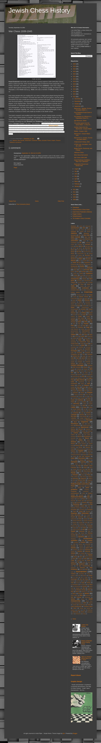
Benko (72, 253)
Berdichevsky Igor (81, 253)
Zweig (84, 613)
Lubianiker (73, 418)
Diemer (86, 298)
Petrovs (83, 474)
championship (75, 279)
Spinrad (72, 551)
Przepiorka (74, 491)
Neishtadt (90, 454)
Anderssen (88, 239)
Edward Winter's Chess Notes (81, 209)
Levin (89, 409)
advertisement (75, 228)
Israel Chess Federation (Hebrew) (82, 212)
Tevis (86, 569)
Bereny (80, 255)
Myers (89, 449)
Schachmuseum (77, 216)
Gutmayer (89, 354)
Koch (81, 394)
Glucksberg (73, 341)
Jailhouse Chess (79, 152)
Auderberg (79, 244)
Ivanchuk (86, 374)
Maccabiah (89, 420)
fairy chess (81, 318)
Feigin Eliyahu (82, 320)
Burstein (90, 271)
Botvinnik (89, 268)
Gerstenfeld (89, 336)
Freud (89, 325)
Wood (82, 599)
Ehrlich (79, 311)
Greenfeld (81, 347)
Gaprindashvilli (86, 331)
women (73, 599)
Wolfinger (79, 597)
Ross (74, 511)
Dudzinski (34, 140)
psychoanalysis (75, 493)
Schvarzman (83, 525)
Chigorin (73, 282)
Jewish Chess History (39, 10)
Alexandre (73, 235)
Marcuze (78, 425)
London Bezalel (82, 416)
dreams (72, 303)
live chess (74, 416)
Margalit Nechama (86, 425)
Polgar (89, 482)
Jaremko (73, 378)
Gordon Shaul (74, 343)
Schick (90, 522)
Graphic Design (76, 681)
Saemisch (80, 516)
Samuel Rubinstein (77, 520)
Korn (86, 396)
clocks (88, 284)
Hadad (83, 356)
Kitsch (85, 390)
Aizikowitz (73, 231)
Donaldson (73, 302)
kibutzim (90, 389)
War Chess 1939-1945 (80, 157)
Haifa (72, 358)
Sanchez (75, 522)
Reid (74, 502)
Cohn (88, 286)
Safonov (88, 516)
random (78, 498)
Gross (72, 349)
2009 (74, 197)
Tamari (83, 562)
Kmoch (82, 392)
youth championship (76, 606)
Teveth (81, 569)
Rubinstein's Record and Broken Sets (81, 164)
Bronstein (87, 269)
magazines (84, 422)
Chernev (84, 278)
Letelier (90, 407)
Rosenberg (74, 509)
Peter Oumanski (83, 473)
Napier (74, 452)
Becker (73, 251)
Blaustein (88, 258)
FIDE (85, 322)
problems (74, 489)
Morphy (73, 443)
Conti (82, 289)
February (77, 184)
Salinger (85, 518)
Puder (83, 493)
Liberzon (90, 411)
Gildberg (75, 338)
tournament (18, 142)
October (76, 104)
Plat (73, 482)
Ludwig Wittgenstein (85, 418)
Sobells (90, 542)
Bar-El (74, 248)
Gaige (87, 327)
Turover (88, 573)
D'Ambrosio (79, 294)
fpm (64, 733)
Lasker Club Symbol (84, 625)
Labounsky (76, 403)
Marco (72, 425)
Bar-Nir (80, 248)
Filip (91, 321)
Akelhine (81, 231)
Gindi (80, 338)
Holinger (85, 369)
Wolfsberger (87, 597)
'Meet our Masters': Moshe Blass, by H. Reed (86, 658)
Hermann (90, 365)
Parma (90, 467)
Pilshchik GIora (81, 480)
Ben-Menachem (87, 251)
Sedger (74, 527)
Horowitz (76, 371)
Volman (88, 582)
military (39, 140)
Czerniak (88, 292)
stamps (73, 553)
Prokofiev (87, 489)
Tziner (79, 575)
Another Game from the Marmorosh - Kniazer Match (83, 127)
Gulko (72, 352)
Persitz (73, 473)
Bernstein (87, 255)
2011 (74, 192)
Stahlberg (79, 551)
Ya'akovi (90, 602)
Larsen (89, 405)
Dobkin (80, 300)
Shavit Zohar (74, 533)
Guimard (89, 350)
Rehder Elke (81, 500)
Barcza (73, 249)
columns (74, 288)
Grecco (89, 345)
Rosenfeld (89, 509)
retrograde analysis (79, 506)
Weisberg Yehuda (81, 589)
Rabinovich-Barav (77, 497)
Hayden (72, 361)
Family (88, 318)
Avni (82, 246)
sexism (89, 529)
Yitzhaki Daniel (82, 604)
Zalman (81, 608)
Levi (85, 409)
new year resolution (84, 456)
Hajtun (77, 358)
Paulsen (75, 469)
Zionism (83, 611)
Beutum (73, 257)
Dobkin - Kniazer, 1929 (80, 131)
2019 (74, 81)
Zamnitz (88, 608)
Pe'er (89, 469)
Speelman (75, 549)
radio (88, 497)
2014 (74, 94)
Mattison (73, 434)
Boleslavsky (88, 264)
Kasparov (86, 385)
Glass (80, 340)
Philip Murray (83, 476)
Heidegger (79, 361)
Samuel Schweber (88, 520)
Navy (89, 452)
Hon (91, 369)
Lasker (73, 407)
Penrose (73, 471)
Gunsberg (79, 352)
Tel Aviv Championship (83, 565)
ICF (72, 372)
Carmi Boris (88, 275)
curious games (75, 292)
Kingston (75, 390)
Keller (89, 387)
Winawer (80, 593)
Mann (83, 423)
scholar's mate (74, 525)
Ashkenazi (88, 242)
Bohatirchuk (73, 264)
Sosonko (73, 546)
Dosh (80, 302)
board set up (77, 262)
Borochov (82, 268)
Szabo (88, 560)
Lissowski (73, 414)
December (77, 99)
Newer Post (12, 201)
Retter (89, 506)
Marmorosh (85, 427)
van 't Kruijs (84, 577)
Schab (85, 522)
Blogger (75, 733)
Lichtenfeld (75, 412)
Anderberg (80, 239)
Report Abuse (76, 675)
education (83, 309)
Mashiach (88, 429)
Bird (78, 257)
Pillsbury (90, 478)
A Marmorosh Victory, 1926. (82, 142)
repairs (90, 502)
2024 (74, 69)
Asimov (72, 244)
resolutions (85, 504)
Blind (80, 260)
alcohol (88, 231)
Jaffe (83, 376)
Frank (84, 325)
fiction (79, 322)
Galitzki (82, 329)
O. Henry (75, 460)
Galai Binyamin (74, 329)
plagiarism (90, 480)
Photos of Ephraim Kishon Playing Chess (86, 642)
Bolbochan (80, 264)
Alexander (86, 233)
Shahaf (73, 531)
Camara (75, 273)
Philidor (89, 474)
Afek (83, 228)
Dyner (72, 307)
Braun (75, 269)
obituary (82, 460)
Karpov (73, 385)
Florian (78, 325)
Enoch (90, 312)
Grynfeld (82, 350)
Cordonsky (88, 289)
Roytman (74, 513)
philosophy (75, 478)
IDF (78, 372)
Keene (84, 387)
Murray (80, 447)
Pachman (73, 465)
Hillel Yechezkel (77, 367)
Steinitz (90, 555)
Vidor (72, 582)
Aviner (72, 246)
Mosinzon (77, 445)
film (74, 323)
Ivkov (91, 374)
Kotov (88, 398)
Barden (78, 249)
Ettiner (78, 314)
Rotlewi (81, 511)
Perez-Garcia (87, 471)
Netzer (74, 456)
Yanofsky (75, 604)
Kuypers (90, 401)
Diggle (91, 298)
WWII (84, 602)
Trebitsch (73, 573)
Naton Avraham (82, 452)
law (80, 407)
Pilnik (74, 480)
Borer (89, 266)
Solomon (80, 544)
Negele (84, 454)
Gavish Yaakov (75, 332)
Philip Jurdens (74, 476)
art (80, 242)
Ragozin (73, 498)
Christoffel (90, 282)
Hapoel (83, 358)
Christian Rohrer (82, 282)
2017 (74, 86)
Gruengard (74, 351)
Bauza (89, 249)
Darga (90, 294)
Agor (89, 228)
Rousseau (88, 511)
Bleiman (73, 260)
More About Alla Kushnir (81, 155)
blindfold (85, 260)
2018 (74, 84)
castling (78, 277)
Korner (90, 396)
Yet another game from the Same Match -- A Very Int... (82, 123)
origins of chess (79, 463)
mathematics (86, 432)
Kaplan (82, 383)
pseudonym (86, 491)
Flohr (72, 325)
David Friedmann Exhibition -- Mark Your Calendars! (82, 160)
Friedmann (80, 327)
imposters (79, 374)
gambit (88, 329)
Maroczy (73, 429)
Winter (87, 593)
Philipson (90, 476)
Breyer (80, 269)
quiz (88, 495)
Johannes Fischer (81, 378)
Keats (78, 387)
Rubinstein (85, 513)
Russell (73, 516)
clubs (73, 286)
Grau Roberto (76, 345)
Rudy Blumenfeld (75, 515)
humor (82, 371)
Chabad (89, 277)
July (75, 171)
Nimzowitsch (81, 458)
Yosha (89, 604)
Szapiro (53, 140)
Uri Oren (75, 577)
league (85, 407)
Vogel (82, 582)
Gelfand (73, 334)
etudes (84, 314)
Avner (77, 246)
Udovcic (84, 575)
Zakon (75, 608)
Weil (84, 588)
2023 (74, 71)
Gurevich (87, 352)
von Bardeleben (74, 584)
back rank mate (88, 246)
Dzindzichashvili (74, 309)
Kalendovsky (81, 381)
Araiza (84, 240)
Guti (83, 354)
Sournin (88, 546)
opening (83, 462)
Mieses (87, 438)
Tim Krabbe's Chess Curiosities (81, 218)
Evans (88, 316)
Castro (83, 277)
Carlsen (76, 275)
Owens (88, 463)
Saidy (79, 518)
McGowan (73, 436)
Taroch (89, 562)
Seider (84, 527)
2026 (74, 64)
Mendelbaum (87, 436)
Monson (82, 441)
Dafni (85, 294)
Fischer (86, 323)
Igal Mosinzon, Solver (80, 120)
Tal (78, 562)
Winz (81, 595)
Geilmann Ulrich (86, 332)
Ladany (84, 403)
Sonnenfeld (87, 544)
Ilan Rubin (85, 372)
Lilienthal (88, 412)
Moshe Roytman (82, 443)
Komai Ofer (88, 394)
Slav (83, 540)
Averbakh (87, 244)
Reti (91, 504)
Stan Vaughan (81, 553)
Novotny (90, 458)
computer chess (75, 289)
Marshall (80, 429)
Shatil (89, 531)
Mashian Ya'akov (75, 431)
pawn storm (82, 469)
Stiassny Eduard (88, 556)
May (75, 176)
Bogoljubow (87, 262)
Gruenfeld (87, 349)
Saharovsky (73, 518)
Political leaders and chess (80, 484)
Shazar (82, 533)
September (77, 106)
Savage (80, 522)
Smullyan (76, 542)
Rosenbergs (82, 509)
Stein (78, 555)
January (76, 186)
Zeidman (73, 610)
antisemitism (28, 140)
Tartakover (12, 142)
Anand (73, 239)
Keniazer (73, 389)
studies (85, 558)
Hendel (88, 363)
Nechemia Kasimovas (76, 454)
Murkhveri (73, 447)
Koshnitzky (75, 398)
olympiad (44, 140)
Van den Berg (84, 579)
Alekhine (15, 140)
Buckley (73, 271)
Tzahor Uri (73, 575)
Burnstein (83, 271)
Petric (91, 473)
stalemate (87, 551)
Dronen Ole (80, 303)
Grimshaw (88, 347)
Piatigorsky (83, 478)
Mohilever (74, 442)
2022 (74, 74)
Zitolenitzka (89, 611)
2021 (74, 76)
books (82, 266)
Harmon (89, 358)
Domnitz (87, 300)
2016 (74, 89)
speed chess (89, 547)
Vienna (77, 582)
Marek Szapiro (53, 125)
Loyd (90, 416)
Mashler (84, 431)
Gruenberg (79, 349)
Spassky (73, 548)
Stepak (75, 556)
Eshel (74, 314)
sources (81, 546)
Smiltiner (89, 540)
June (76, 174)
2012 (74, 189)
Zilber (84, 610)
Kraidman (80, 400)
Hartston (73, 359)
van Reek (78, 580)
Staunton (89, 553)
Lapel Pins (77, 405)
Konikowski (73, 396)
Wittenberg (88, 595)
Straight (79, 558)
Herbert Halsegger (77, 365)
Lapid (83, 405)
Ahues (82, 229)
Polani (83, 482)
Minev (88, 440)
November (77, 101)
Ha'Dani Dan (76, 356)
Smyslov (83, 542)
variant (84, 580)
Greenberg (73, 347)
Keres (79, 389)
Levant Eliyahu (77, 409)
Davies (74, 296)
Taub (89, 564)
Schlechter (81, 524)
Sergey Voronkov (76, 529)
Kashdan (79, 385)
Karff (88, 383)
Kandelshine (74, 383)
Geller (85, 334)
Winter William (74, 595)
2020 (74, 79)
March (76, 181)
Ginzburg (86, 338)
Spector (81, 547)
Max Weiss (87, 434)
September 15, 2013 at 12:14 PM (31, 153)
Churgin (75, 284)
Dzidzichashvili (85, 307)
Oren (90, 462)
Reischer (84, 502)
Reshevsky (76, 504)
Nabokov (73, 451)
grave (83, 345)
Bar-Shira (87, 248)
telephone (73, 567)
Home (37, 201)
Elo (79, 312)
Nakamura (90, 451)
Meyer (80, 438)
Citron (82, 284)
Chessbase (76, 207)
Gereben (82, 336)
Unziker (90, 575)
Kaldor (72, 381)
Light (82, 412)
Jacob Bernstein (76, 376)
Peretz (79, 471)
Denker (80, 298)
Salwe (90, 518)
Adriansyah (87, 226)
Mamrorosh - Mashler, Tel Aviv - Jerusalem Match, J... (83, 109)
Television (82, 567)
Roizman (84, 507)
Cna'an (81, 286)
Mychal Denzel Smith (81, 449)
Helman (73, 363)
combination (85, 288)
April (75, 179)
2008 (74, 199)
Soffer (74, 544)
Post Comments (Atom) (23, 204)
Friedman (73, 327)
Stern (81, 556)
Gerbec (76, 336)
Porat (73, 486)
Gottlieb (82, 343)
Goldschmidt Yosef (85, 341)
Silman (89, 536)
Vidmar (89, 580)
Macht (75, 421)
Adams (80, 226)
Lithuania (88, 414)
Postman (89, 486)
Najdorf (80, 451)
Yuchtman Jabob (88, 606)
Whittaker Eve (84, 591)
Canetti (81, 273)
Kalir (89, 381)
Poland (49, 140)
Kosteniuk (82, 398)
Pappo (85, 467)
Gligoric (88, 340)
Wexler (77, 591)
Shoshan (80, 535)
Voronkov (84, 586)
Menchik (79, 436)
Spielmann (88, 549)
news (73, 458)
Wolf (72, 597)
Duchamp (88, 303)
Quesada (81, 495)
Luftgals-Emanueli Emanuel (77, 420)
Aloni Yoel (87, 237)
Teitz (72, 565)
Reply (15, 167)
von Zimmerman (76, 586)
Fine (79, 323)
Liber (85, 411)
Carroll (72, 277)
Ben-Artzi (79, 251)
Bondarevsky (74, 266)
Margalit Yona (74, 427)
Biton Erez (83, 257)
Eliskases (73, 312)
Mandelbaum (74, 423)
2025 (74, 66)
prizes (87, 487)
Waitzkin (78, 588)
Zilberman (90, 610)
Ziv (73, 613)
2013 (74, 96)
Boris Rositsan (74, 268)
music (72, 449)
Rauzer (89, 498)
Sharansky (82, 531)
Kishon (80, 390)
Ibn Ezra (88, 371)
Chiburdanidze (87, 280)
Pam (80, 467)
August (76, 169)
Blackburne (74, 258)
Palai (79, 465)
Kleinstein (75, 392)
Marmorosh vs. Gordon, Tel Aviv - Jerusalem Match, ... (83, 138)
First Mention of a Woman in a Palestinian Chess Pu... (82, 117)
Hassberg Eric (80, 359)
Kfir (85, 389)
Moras (88, 441)
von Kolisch (82, 584)
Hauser (88, 359)
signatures (81, 536)
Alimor (79, 235)
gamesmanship (74, 331)
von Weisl (89, 584)
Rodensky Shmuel (75, 507)
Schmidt (88, 524)
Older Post (61, 201)
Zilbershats (75, 611)
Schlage (75, 524)
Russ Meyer (87, 515)
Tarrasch (58, 140)
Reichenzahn (89, 500)
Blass (80, 259)
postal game (81, 486)
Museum (88, 447)
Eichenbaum (87, 311)
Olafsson (88, 460)
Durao (89, 305)
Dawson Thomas (83, 296)
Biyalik (89, 257)
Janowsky (88, 376)
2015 (74, 91)
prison (79, 487)
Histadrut (85, 367)
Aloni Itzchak (21, 140)
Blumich (90, 260)
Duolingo (84, 305)
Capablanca (89, 273)
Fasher (73, 320)
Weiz (72, 591)
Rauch (83, 498)
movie (83, 445)
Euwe (80, 316)
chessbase (79, 280)
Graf (87, 343)
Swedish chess (80, 560)
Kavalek (73, 387)
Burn (78, 271)
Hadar (89, 356)
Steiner (83, 555)
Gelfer (80, 334)
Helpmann (81, 363)
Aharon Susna (74, 229)
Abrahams (73, 226)
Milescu (72, 440)
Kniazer (89, 392)
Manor (88, 423)
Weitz (89, 589)
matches (75, 433)
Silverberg (73, 538)
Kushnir (84, 401)
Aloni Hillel (86, 235)
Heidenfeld (87, 361)
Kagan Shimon (80, 380)
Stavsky (73, 555)
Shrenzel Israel (87, 535)
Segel (79, 527)
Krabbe (73, 400)
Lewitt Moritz (79, 411)
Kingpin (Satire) (77, 214)
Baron (84, 249)
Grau (91, 343)
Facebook (73, 318)
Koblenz (76, 394)
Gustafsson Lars (75, 354)
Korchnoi (80, 396)
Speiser (81, 549)
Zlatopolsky (78, 613)
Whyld (91, 591)
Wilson (74, 593)
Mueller (89, 445)
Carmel (81, 275)
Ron (90, 507)
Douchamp (87, 302)
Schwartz (90, 525)
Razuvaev (73, 500)
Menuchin (73, 438)
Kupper (78, 401)
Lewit (72, 411)
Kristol (72, 401)
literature (82, 414)
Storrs (74, 558)
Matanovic (90, 431)
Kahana (89, 380)
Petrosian (75, 475)
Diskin (74, 300)
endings (83, 313)
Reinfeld (78, 502)
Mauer (79, 434)
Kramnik (88, 400)
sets (83, 529)
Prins (72, 487)
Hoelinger (79, 369)
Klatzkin (90, 390)
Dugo (78, 305)
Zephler (79, 610)
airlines (88, 229)
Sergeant (90, 527)
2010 (74, 194)
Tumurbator (81, 573)
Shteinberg (73, 536)
